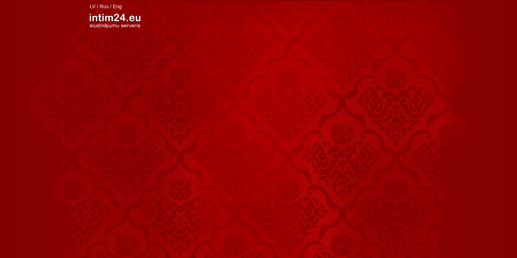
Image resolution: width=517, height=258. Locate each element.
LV (93, 6)
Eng (117, 6)
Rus (104, 6)
